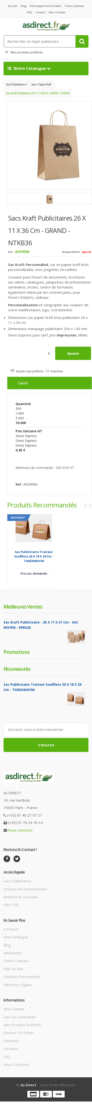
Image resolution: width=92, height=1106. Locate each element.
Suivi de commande (20, 1017)
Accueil (12, 6)
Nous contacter (20, 830)
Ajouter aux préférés (29, 371)
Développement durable (45, 6)
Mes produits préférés (24, 52)
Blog (23, 6)
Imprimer (57, 371)
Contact (40, 12)
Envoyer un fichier (19, 1032)
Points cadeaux (74, 6)
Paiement (11, 1040)
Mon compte (57, 12)
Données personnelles (22, 976)
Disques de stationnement (25, 889)
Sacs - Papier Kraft (41, 84)
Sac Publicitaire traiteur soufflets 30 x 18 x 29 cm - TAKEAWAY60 (33, 556)
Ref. (10, 252)
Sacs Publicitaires (15, 84)
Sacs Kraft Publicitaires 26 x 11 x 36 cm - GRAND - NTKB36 (38, 93)
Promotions (16, 652)
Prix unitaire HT (29, 431)
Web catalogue (16, 937)
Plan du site (13, 968)
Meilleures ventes (23, 606)
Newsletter (13, 952)
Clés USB (11, 904)
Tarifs (23, 383)
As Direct (28, 1084)
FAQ (29, 12)
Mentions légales (18, 984)
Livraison (11, 1048)
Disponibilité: (71, 252)
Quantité (23, 404)
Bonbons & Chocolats (21, 896)
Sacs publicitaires (17, 881)
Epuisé (73, 353)
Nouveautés (17, 669)
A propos (11, 929)
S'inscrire (46, 744)
